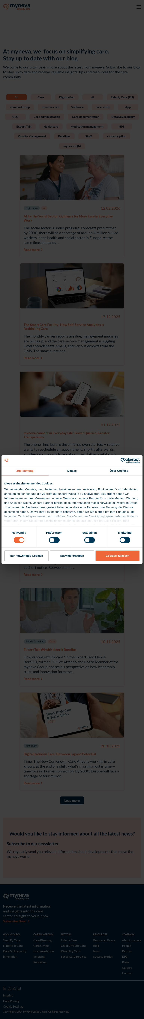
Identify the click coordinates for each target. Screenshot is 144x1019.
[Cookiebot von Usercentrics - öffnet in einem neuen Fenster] (123, 460)
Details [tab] (72, 470)
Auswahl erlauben (72, 555)
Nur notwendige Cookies (26, 555)
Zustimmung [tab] (25, 470)
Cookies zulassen (117, 555)
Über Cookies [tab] (119, 470)
